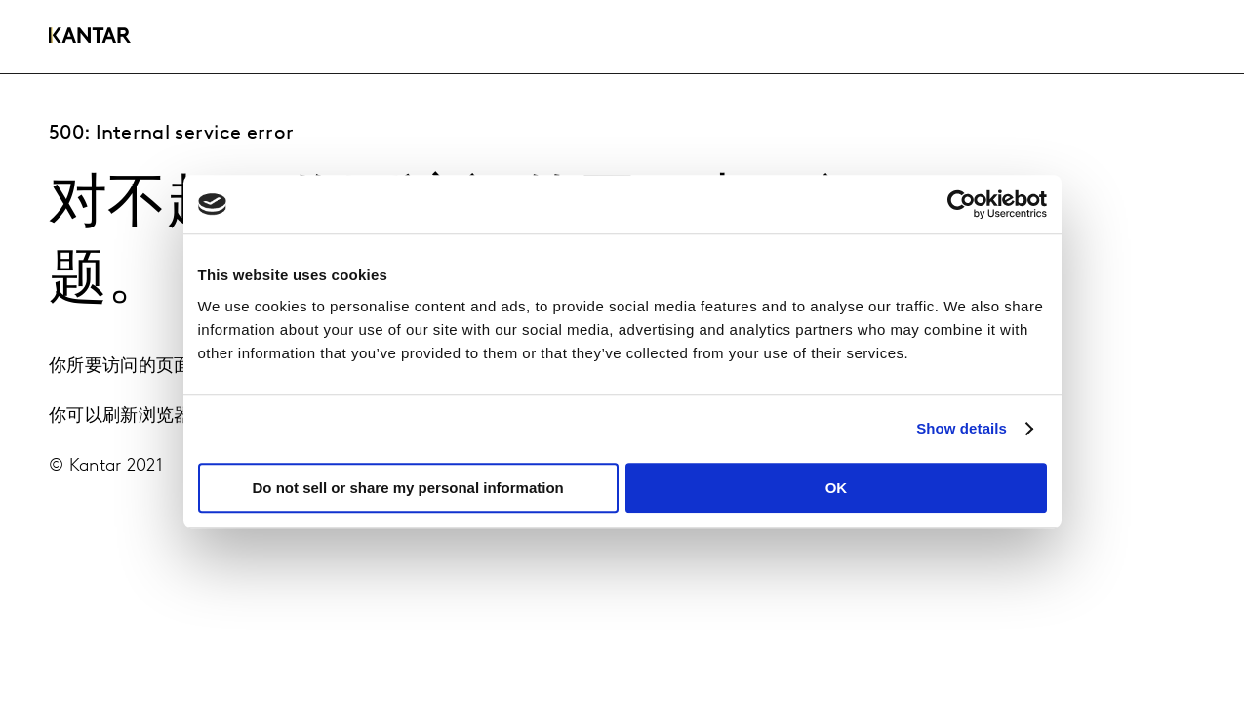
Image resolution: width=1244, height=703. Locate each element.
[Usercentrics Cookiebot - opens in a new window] (961, 204)
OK (836, 487)
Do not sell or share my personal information (408, 487)
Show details (961, 428)
